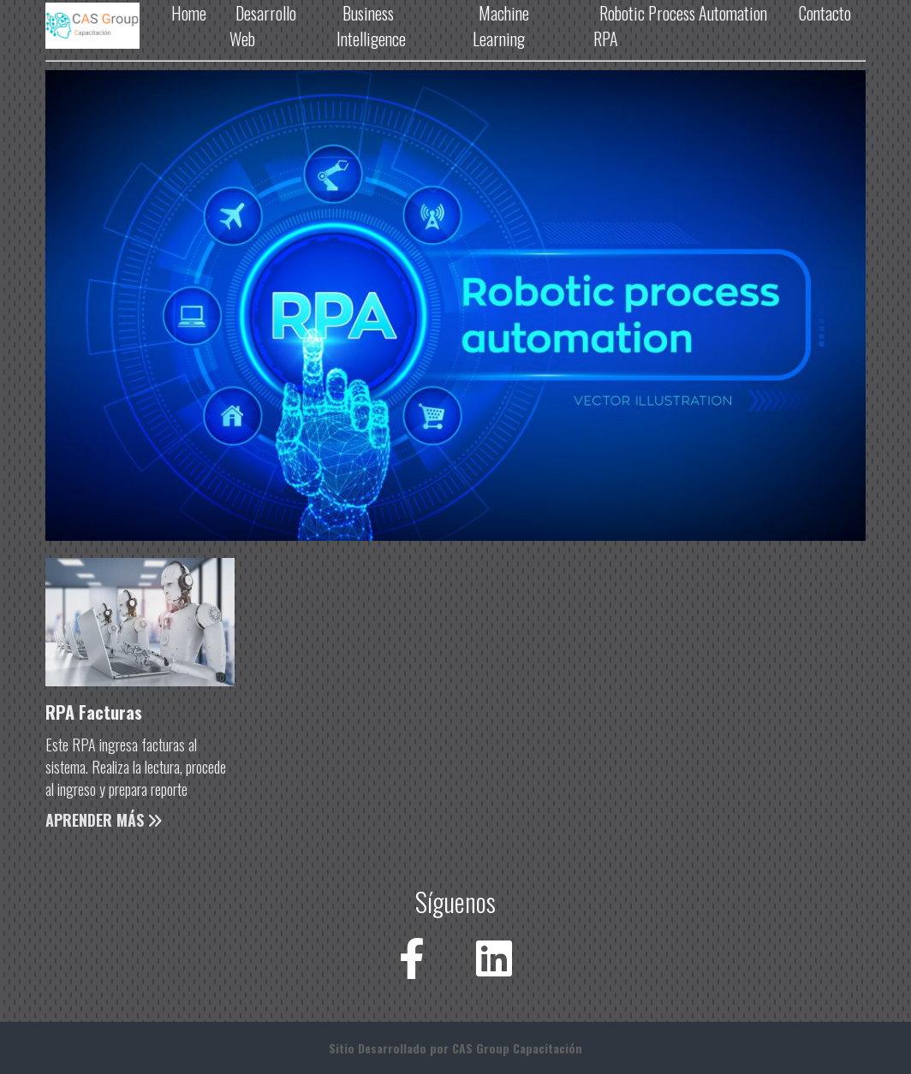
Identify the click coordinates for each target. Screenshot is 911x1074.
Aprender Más (103, 820)
